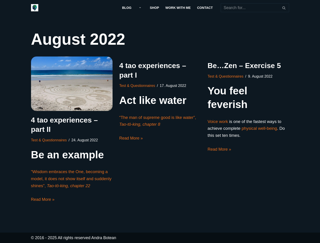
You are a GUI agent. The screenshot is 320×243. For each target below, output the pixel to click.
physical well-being (259, 128)
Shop (154, 8)
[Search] (250, 7)
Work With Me (178, 8)
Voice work (218, 121)
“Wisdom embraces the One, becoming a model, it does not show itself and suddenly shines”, (71, 178)
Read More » (43, 199)
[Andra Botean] (34, 7)
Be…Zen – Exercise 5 (244, 65)
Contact (205, 8)
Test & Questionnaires (49, 140)
